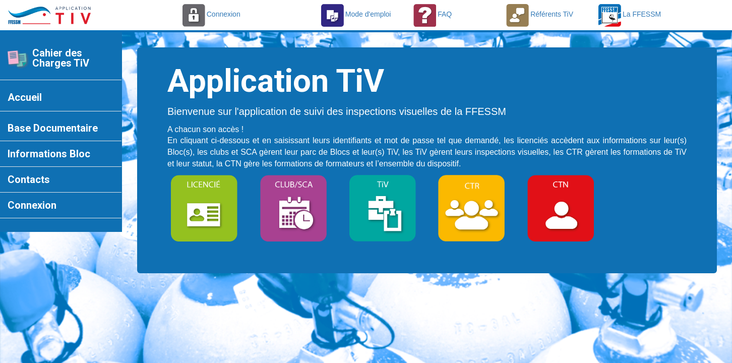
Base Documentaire (53, 128)
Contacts (29, 179)
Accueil (25, 97)
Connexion (32, 205)
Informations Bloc (49, 154)
